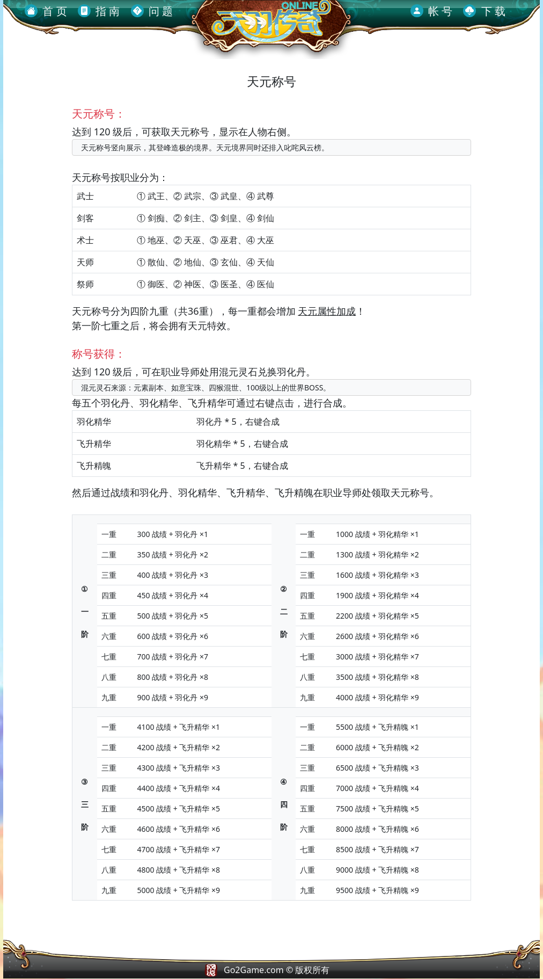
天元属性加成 (327, 310)
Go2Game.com (254, 970)
